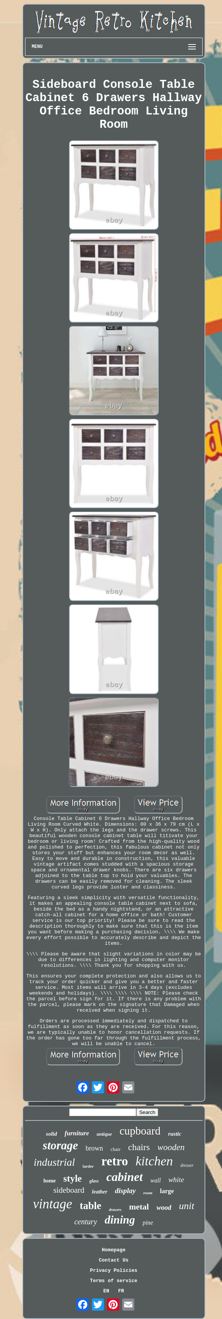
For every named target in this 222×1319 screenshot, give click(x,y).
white (176, 1180)
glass (94, 1181)
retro (114, 1161)
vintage (52, 1204)
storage (60, 1145)
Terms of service (113, 1281)
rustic (174, 1134)
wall (155, 1180)
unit (186, 1205)
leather (99, 1192)
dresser (187, 1165)
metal (139, 1206)
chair (116, 1149)
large (167, 1191)
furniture (77, 1133)
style (72, 1178)
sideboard (69, 1190)
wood (163, 1207)
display (125, 1191)
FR (121, 1291)
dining (120, 1219)
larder (88, 1166)
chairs (139, 1147)
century (85, 1221)
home (49, 1181)
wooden (171, 1147)
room (148, 1192)
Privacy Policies (113, 1270)
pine (148, 1222)
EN (106, 1291)
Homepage (113, 1250)
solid (51, 1134)
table (90, 1205)
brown (94, 1148)
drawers (115, 1210)
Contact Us (113, 1260)
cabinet (124, 1177)
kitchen (154, 1161)
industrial (54, 1162)
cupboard (140, 1131)
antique (104, 1134)
